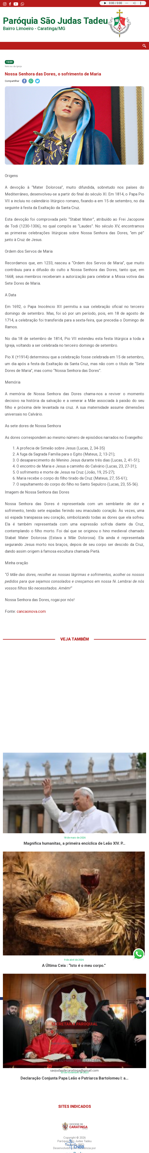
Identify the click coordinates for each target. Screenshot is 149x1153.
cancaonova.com (31, 611)
